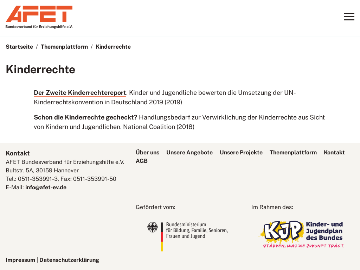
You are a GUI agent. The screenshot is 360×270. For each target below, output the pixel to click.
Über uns (147, 152)
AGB (142, 161)
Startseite (19, 46)
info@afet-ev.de (45, 187)
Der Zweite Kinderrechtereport (80, 92)
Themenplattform (64, 46)
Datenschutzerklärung (69, 260)
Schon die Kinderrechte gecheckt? (85, 117)
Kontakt (334, 152)
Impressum (20, 260)
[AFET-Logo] (39, 26)
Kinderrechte (113, 46)
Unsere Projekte (241, 152)
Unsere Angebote (189, 152)
